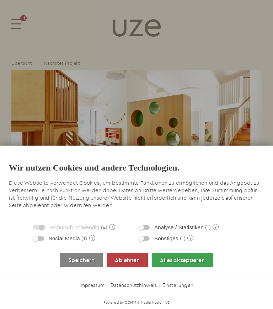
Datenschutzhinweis (134, 285)
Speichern (81, 259)
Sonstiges (166, 238)
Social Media (64, 238)
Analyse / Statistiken (179, 227)
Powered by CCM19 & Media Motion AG (136, 302)
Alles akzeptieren (182, 259)
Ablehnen (127, 259)
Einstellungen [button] (177, 285)
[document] (136, 187)
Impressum (92, 285)
